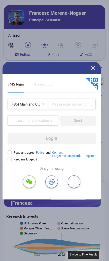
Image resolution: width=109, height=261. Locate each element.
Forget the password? (66, 156)
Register (90, 156)
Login (51, 138)
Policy (40, 152)
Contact (57, 152)
